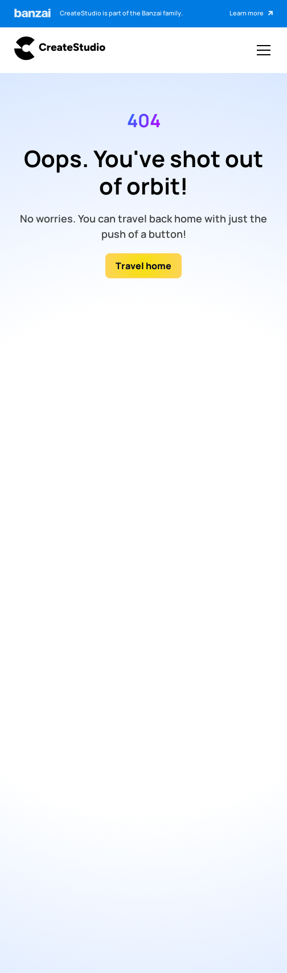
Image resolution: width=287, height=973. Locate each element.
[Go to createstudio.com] (59, 50)
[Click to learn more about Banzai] (251, 14)
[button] (261, 50)
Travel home (143, 266)
